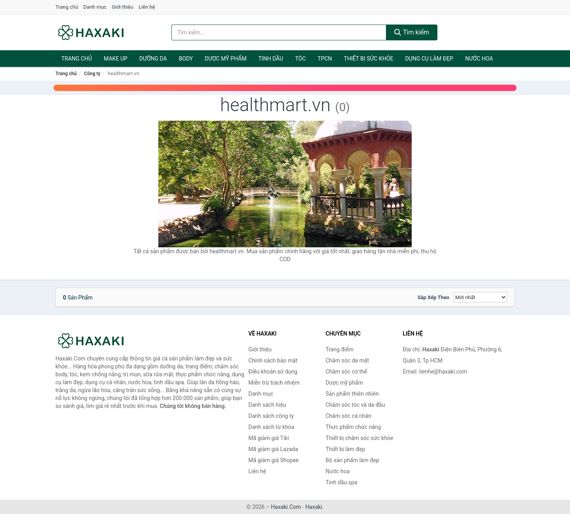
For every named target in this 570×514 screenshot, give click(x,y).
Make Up (115, 58)
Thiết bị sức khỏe (368, 58)
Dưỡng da (153, 58)
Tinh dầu (270, 58)
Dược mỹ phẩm (225, 58)
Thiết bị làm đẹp (345, 449)
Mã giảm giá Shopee (274, 460)
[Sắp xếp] (480, 297)
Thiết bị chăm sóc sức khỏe (359, 438)
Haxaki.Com (286, 507)
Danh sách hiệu (267, 405)
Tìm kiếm (411, 32)
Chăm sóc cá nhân (348, 416)
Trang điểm (339, 349)
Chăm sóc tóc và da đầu (355, 405)
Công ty (92, 73)
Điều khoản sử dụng (273, 371)
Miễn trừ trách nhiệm (274, 382)
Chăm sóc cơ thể (346, 371)
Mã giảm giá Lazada (273, 449)
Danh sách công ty (271, 416)
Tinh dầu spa (341, 482)
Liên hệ (147, 7)
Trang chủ (66, 7)
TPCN (324, 58)
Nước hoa (479, 58)
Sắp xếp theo (433, 297)
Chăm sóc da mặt (347, 360)
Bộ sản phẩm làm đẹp (353, 460)
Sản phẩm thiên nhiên (352, 394)
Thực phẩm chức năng (353, 427)
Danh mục (95, 7)
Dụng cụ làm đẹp (429, 58)
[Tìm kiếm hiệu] (279, 32)
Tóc (300, 58)
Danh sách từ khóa (271, 427)
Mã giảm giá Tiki (269, 438)
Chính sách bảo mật (273, 360)
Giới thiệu (122, 7)
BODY (186, 58)
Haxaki (313, 507)
